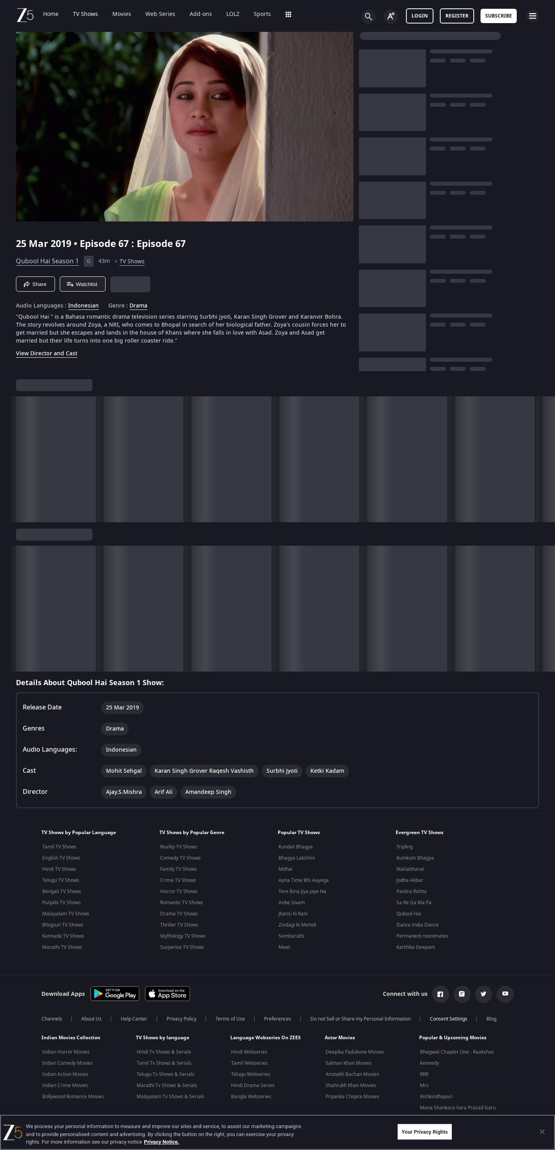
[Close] (542, 1131)
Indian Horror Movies (66, 1052)
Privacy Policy (181, 1019)
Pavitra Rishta (411, 891)
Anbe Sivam (291, 902)
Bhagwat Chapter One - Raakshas (457, 1052)
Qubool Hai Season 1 (47, 261)
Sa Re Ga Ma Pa (413, 902)
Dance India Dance (417, 925)
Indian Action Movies (65, 1074)
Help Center (134, 1019)
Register (457, 16)
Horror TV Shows (179, 891)
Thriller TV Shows (179, 925)
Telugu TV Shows (60, 880)
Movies (121, 14)
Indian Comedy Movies (67, 1063)
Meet (284, 947)
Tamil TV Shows (59, 846)
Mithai (285, 869)
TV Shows (85, 14)
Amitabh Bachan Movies (352, 1074)
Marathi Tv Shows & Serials (167, 1085)
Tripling (404, 846)
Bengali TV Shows (61, 891)
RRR (424, 1074)
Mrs (424, 1085)
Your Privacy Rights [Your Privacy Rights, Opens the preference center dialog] (425, 1131)
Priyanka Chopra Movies (352, 1096)
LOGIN (420, 16)
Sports (262, 14)
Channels (51, 1019)
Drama (138, 306)
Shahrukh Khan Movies (351, 1085)
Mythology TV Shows (183, 936)
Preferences (277, 1019)
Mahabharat (410, 869)
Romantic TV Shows (181, 902)
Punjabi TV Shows (61, 902)
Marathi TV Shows (62, 947)
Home (51, 14)
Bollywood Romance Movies (73, 1096)
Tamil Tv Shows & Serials (164, 1063)
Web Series (160, 14)
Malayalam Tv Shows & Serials (170, 1096)
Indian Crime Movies (65, 1085)
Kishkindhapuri (436, 1096)
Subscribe (498, 16)
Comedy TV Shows (180, 858)
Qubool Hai (408, 913)
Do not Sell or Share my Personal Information (360, 1019)
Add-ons (201, 14)
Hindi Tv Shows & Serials (164, 1052)
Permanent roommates (422, 936)
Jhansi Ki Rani (293, 913)
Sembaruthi (291, 936)
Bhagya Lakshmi (296, 858)
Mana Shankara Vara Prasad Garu (458, 1107)
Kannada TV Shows (63, 936)
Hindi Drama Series (253, 1085)
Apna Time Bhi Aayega (303, 880)
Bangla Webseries (251, 1096)
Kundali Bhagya (295, 846)
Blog (491, 1019)
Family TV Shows (178, 869)
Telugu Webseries (251, 1074)
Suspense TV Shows (182, 947)
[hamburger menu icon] (532, 16)
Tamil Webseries (249, 1063)
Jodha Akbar (409, 880)
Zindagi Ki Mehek (297, 925)
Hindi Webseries (249, 1052)
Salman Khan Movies (349, 1063)
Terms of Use (230, 1019)
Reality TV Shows (178, 846)
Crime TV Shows (178, 880)
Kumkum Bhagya (415, 858)
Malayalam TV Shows (65, 913)
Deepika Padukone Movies (355, 1052)
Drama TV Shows (179, 913)
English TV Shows (61, 858)
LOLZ (232, 14)
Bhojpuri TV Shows (62, 925)
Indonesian (83, 306)
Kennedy (429, 1063)
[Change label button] (391, 17)
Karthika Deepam (415, 947)
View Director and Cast (46, 353)
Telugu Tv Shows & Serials (165, 1074)
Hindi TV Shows (59, 869)
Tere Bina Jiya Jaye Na (302, 891)
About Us (91, 1019)
